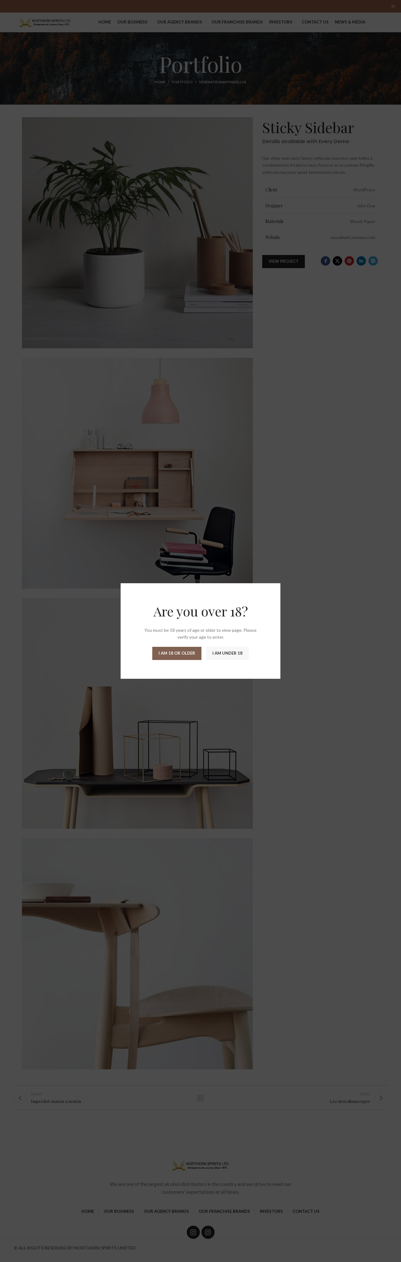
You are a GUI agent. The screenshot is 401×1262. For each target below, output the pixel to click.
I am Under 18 (227, 653)
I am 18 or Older (177, 653)
